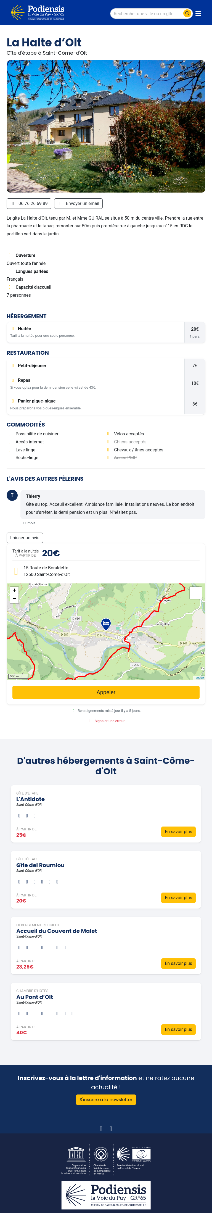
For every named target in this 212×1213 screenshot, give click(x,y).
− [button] (14, 599)
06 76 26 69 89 (29, 203)
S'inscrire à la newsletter (106, 1099)
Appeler (106, 692)
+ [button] (14, 591)
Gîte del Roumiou (40, 865)
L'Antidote (30, 799)
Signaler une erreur (106, 721)
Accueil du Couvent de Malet (56, 931)
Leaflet (199, 678)
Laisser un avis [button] (24, 537)
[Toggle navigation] (198, 13)
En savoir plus (178, 831)
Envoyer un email (78, 203)
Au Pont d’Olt (34, 997)
